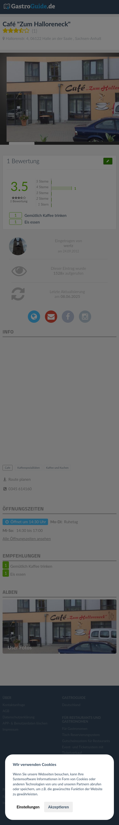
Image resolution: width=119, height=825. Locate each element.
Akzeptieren (58, 807)
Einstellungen (28, 807)
